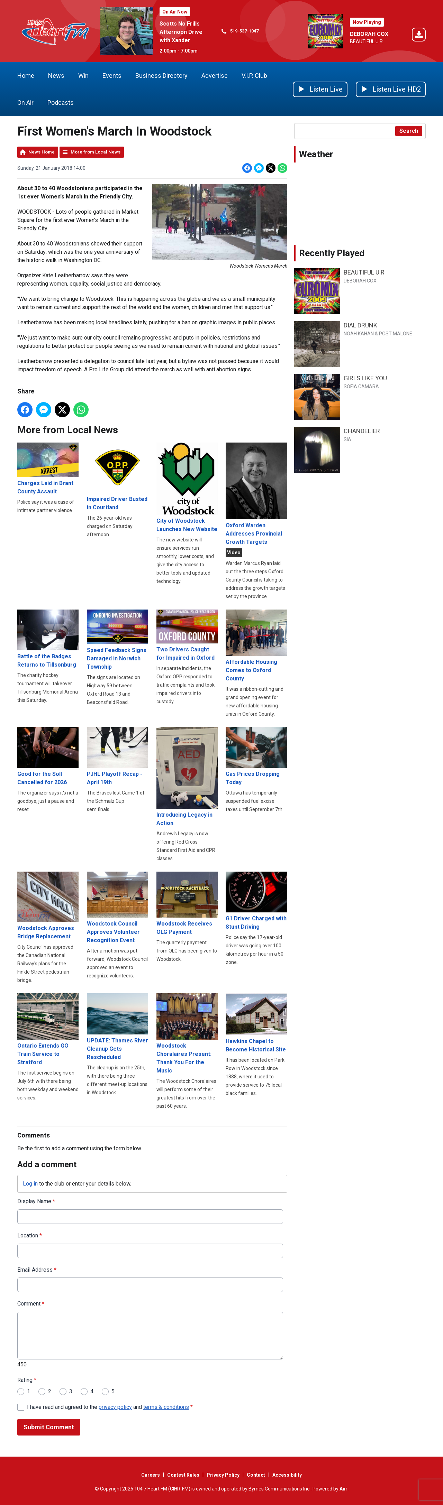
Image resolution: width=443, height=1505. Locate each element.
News (56, 75)
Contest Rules (183, 1475)
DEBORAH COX (369, 34)
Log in (30, 1183)
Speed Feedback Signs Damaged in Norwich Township (117, 640)
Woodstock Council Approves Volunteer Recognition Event (117, 908)
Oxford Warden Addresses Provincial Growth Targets (256, 494)
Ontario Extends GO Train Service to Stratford (48, 1030)
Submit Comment (49, 1427)
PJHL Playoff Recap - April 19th (117, 756)
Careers (150, 1475)
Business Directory (161, 75)
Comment (30, 1304)
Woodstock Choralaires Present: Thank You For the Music (187, 1034)
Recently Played (331, 253)
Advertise (214, 75)
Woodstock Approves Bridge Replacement (48, 906)
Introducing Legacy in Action (187, 777)
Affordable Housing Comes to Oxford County (256, 646)
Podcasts (60, 102)
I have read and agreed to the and (110, 1407)
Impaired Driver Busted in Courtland (117, 477)
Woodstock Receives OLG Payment (187, 903)
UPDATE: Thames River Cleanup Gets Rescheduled (117, 1027)
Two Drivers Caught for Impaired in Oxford (187, 635)
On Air (25, 102)
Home (25, 75)
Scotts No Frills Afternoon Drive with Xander (181, 32)
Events (111, 75)
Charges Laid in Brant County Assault (48, 469)
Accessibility (287, 1475)
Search (408, 131)
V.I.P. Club (254, 75)
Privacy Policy (223, 1475)
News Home (41, 152)
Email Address (36, 1269)
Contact (256, 1475)
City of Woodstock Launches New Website (187, 487)
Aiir (343, 1489)
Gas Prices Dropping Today (256, 756)
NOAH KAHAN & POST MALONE (378, 333)
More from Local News (95, 152)
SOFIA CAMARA (361, 386)
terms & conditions (166, 1407)
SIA (347, 439)
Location (29, 1235)
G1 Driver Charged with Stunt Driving (256, 901)
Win (83, 75)
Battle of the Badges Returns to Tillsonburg (48, 639)
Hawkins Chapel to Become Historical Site (256, 1023)
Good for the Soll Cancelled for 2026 (48, 756)
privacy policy (115, 1407)
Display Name (36, 1201)
